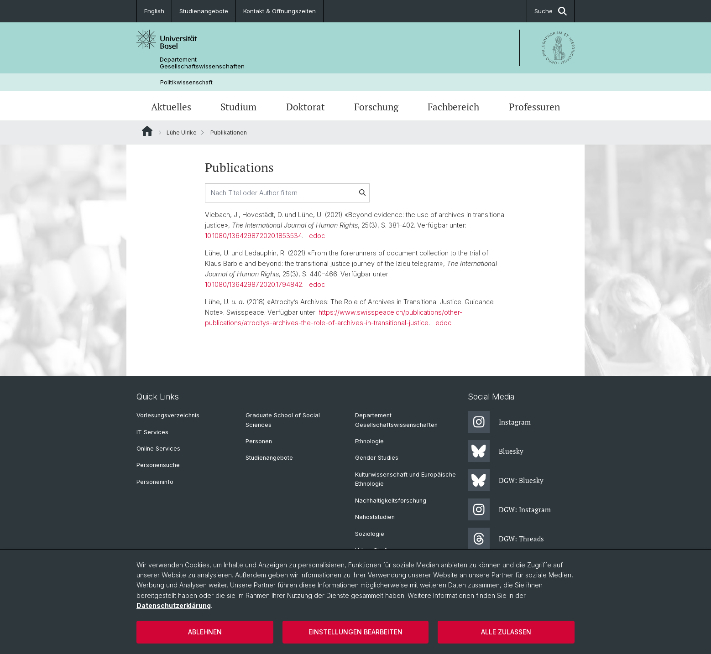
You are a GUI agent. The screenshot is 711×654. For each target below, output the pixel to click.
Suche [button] (550, 11)
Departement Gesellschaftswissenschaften (202, 63)
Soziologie (369, 533)
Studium (238, 106)
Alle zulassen (506, 632)
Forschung (376, 106)
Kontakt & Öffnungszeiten (279, 11)
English (154, 11)
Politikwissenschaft (186, 82)
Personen (259, 441)
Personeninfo (154, 481)
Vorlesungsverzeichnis (167, 415)
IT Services (152, 432)
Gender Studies (376, 457)
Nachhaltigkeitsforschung (390, 500)
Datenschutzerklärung (173, 605)
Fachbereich (453, 106)
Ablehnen (205, 632)
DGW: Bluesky (506, 480)
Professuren (534, 106)
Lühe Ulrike (182, 132)
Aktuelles (171, 106)
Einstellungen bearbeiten (355, 632)
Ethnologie (369, 441)
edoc (317, 235)
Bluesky (495, 451)
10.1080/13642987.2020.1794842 (253, 284)
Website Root (147, 131)
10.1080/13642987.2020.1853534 (253, 235)
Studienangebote (203, 11)
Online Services (158, 448)
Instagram (499, 422)
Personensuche (158, 465)
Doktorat (305, 106)
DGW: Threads (506, 539)
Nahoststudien (375, 517)
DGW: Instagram (509, 509)
